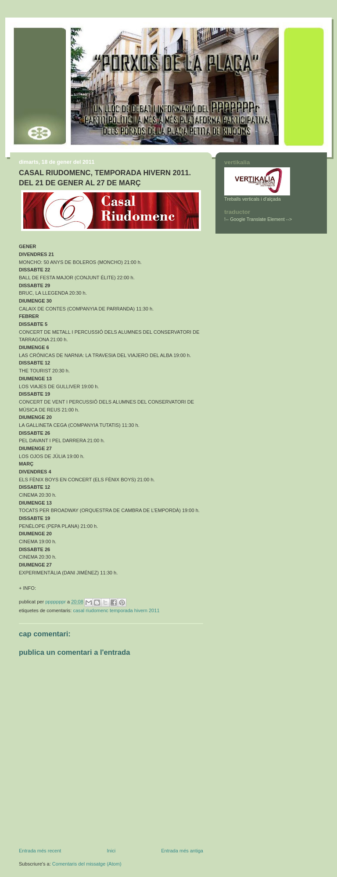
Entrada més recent (40, 850)
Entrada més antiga (182, 850)
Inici (111, 850)
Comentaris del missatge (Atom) (87, 863)
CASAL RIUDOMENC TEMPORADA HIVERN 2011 (116, 610)
